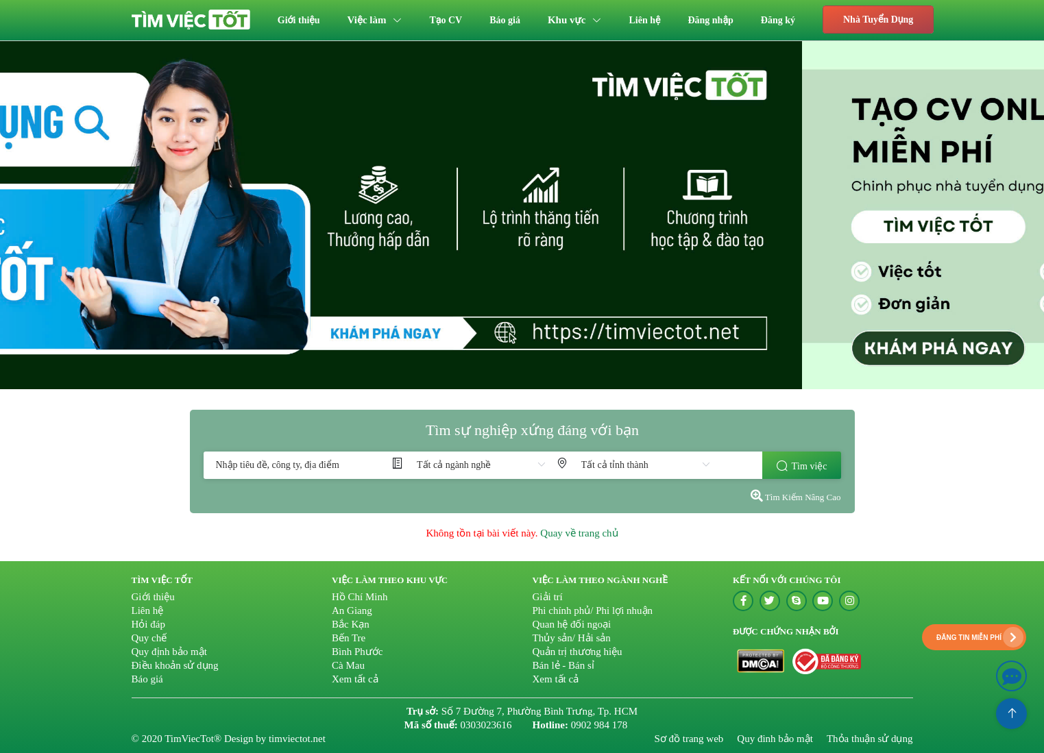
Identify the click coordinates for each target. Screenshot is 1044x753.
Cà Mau (348, 665)
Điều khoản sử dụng (175, 665)
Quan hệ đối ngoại (572, 624)
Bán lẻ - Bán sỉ (563, 665)
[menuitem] (299, 20)
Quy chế (149, 637)
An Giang (352, 610)
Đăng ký (778, 20)
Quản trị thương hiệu (577, 651)
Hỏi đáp (148, 624)
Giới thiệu (299, 20)
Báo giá (504, 20)
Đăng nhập (710, 20)
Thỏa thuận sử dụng (870, 738)
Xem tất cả (355, 679)
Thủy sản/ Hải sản (572, 637)
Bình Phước (357, 651)
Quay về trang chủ (579, 533)
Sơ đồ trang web (688, 738)
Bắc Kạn (350, 624)
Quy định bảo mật (169, 651)
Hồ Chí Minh (360, 596)
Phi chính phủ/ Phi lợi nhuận (593, 610)
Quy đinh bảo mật (775, 738)
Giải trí (548, 596)
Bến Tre (348, 637)
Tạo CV (446, 20)
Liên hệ (645, 20)
